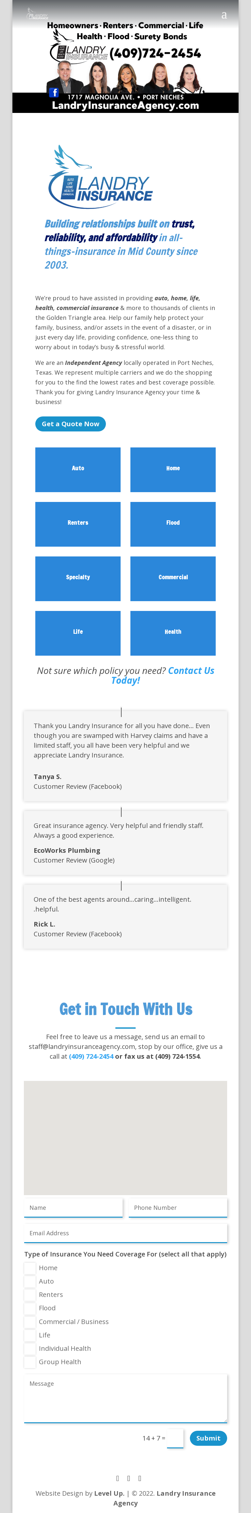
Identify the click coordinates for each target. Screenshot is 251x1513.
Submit (208, 1438)
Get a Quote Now (70, 423)
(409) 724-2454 (91, 1056)
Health (173, 631)
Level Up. (109, 1493)
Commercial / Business (66, 1322)
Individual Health (57, 1349)
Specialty (78, 577)
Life (78, 631)
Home (173, 468)
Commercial (173, 577)
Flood (173, 522)
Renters (78, 522)
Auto (78, 468)
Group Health (52, 1362)
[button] (128, 1133)
